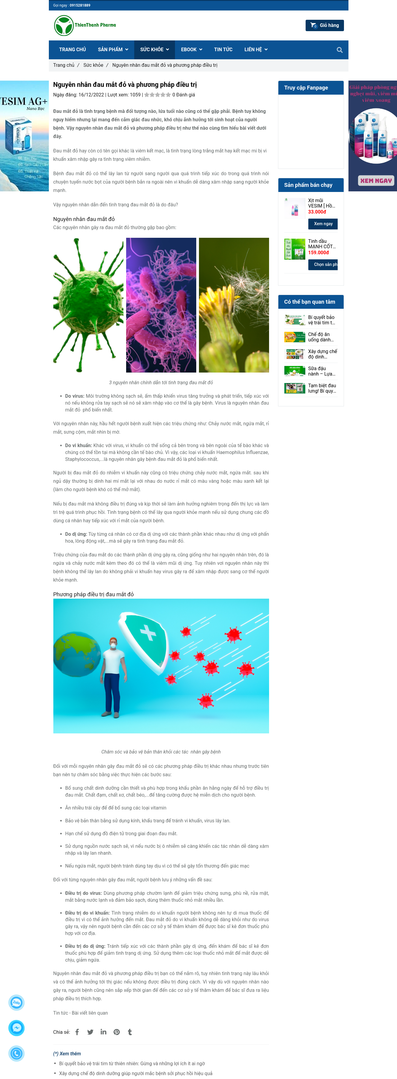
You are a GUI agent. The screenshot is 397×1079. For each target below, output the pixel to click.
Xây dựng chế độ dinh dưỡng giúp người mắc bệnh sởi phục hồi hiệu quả (136, 1073)
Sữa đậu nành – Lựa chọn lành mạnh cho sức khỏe (320, 371)
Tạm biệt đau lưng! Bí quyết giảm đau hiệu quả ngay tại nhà (322, 388)
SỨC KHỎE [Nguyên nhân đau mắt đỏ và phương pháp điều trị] (154, 49)
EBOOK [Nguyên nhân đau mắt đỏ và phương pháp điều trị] (191, 49)
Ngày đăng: (66, 95)
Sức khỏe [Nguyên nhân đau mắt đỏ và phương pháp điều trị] (95, 65)
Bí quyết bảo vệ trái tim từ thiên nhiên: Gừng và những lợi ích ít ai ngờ (132, 1063)
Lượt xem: (119, 95)
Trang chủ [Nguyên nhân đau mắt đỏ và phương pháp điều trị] (66, 65)
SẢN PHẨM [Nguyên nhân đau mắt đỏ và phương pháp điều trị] (113, 49)
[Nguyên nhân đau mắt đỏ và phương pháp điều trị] (77, 1032)
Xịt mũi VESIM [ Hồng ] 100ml (323, 203)
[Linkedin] (104, 1032)
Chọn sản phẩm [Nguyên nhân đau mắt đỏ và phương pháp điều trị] (329, 264)
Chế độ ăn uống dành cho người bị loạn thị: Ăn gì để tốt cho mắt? (322, 337)
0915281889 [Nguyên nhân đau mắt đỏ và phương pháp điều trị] (80, 5)
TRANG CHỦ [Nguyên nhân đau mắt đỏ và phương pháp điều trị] (72, 49)
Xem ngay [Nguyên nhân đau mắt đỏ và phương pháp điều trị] (323, 223)
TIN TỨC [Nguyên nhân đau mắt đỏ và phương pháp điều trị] (223, 49)
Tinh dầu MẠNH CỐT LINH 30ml (320, 244)
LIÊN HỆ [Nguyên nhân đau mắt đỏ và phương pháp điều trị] (256, 49)
